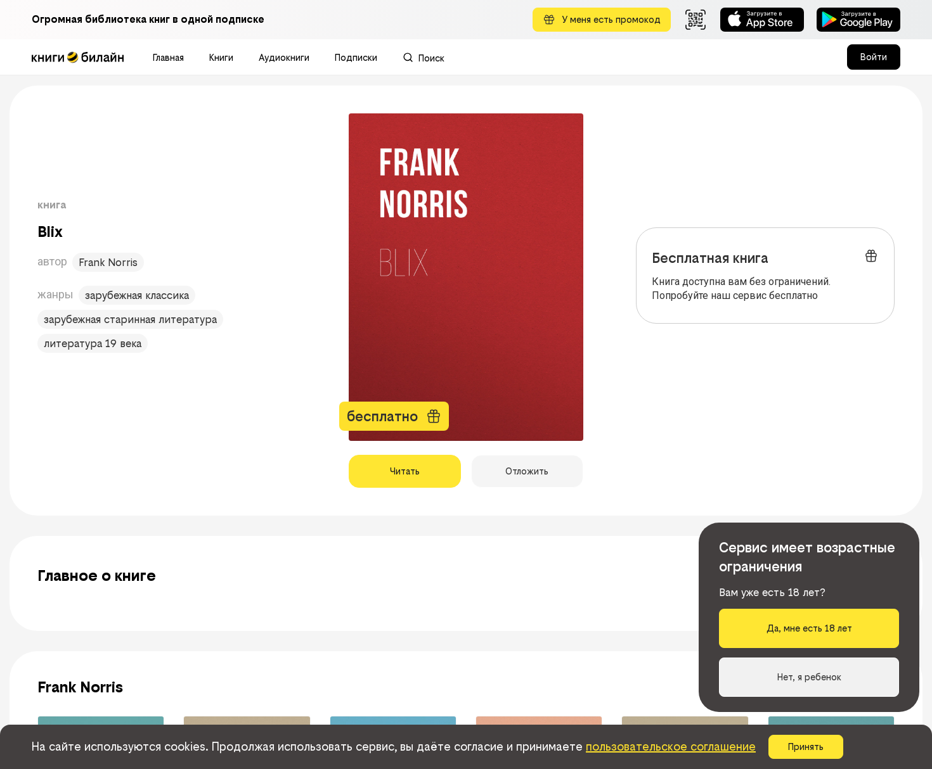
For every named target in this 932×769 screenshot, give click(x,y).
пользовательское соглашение (671, 746)
